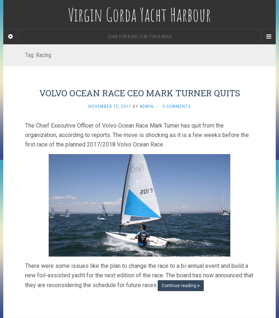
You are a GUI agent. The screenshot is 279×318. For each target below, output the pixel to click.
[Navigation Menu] (268, 36)
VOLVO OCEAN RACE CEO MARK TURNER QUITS (139, 93)
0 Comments (176, 106)
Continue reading (181, 285)
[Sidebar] (10, 36)
